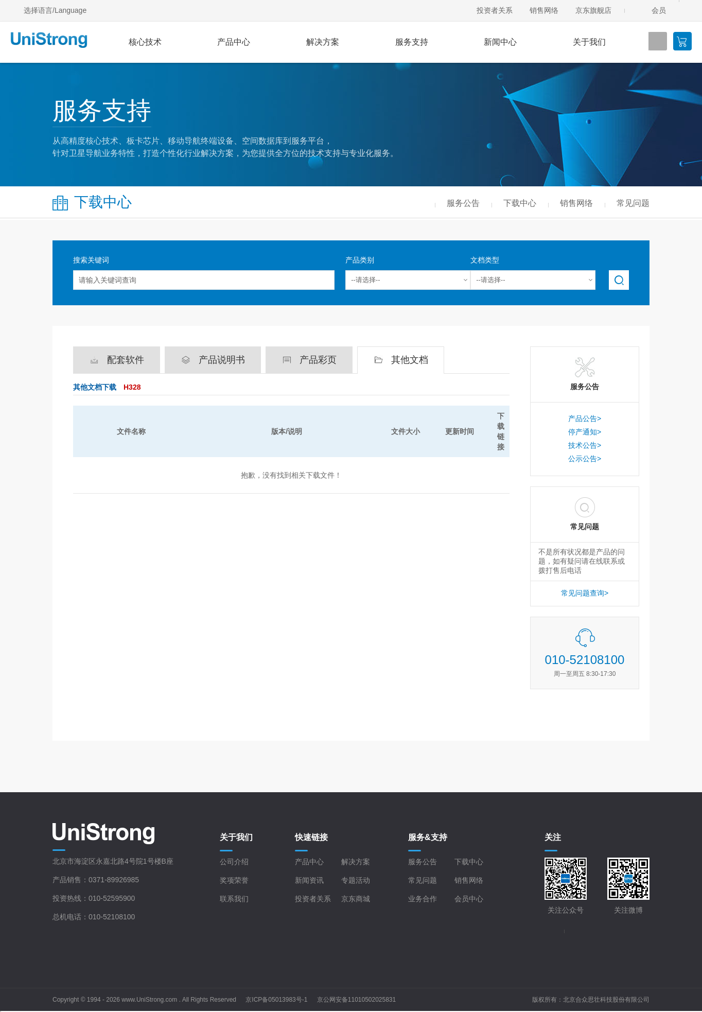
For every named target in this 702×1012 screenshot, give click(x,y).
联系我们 (234, 899)
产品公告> (584, 418)
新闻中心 (500, 42)
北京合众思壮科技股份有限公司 (606, 999)
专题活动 (355, 880)
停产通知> (584, 432)
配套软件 (125, 360)
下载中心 (468, 862)
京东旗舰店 (593, 10)
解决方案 (322, 42)
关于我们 (589, 42)
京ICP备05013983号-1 (276, 999)
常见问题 (422, 880)
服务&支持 (427, 837)
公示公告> (584, 459)
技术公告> (584, 445)
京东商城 (355, 899)
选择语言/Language (55, 10)
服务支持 (411, 42)
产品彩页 (318, 360)
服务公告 (422, 862)
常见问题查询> (584, 593)
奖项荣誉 (234, 880)
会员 (659, 10)
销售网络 (544, 10)
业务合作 (422, 899)
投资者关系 (495, 10)
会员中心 (468, 899)
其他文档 (409, 360)
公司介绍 (234, 862)
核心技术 (145, 42)
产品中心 (233, 42)
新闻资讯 (309, 880)
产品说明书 (222, 360)
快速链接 (311, 837)
